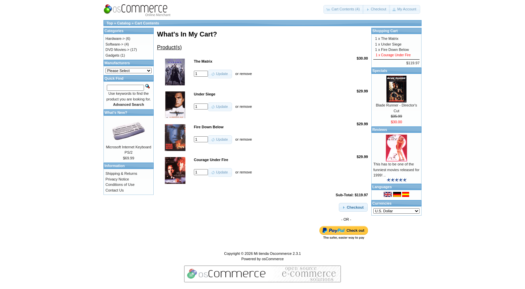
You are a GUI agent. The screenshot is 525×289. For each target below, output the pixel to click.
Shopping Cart (385, 31)
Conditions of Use (120, 185)
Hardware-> (115, 39)
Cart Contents (147, 23)
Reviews (379, 130)
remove (246, 74)
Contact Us (114, 190)
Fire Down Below (395, 50)
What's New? (115, 113)
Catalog (124, 23)
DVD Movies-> (117, 50)
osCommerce (273, 259)
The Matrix (389, 39)
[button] (343, 9)
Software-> (114, 44)
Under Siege (391, 44)
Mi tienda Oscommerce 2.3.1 (277, 253)
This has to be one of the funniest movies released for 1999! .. (396, 169)
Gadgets (112, 55)
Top (109, 23)
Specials (379, 71)
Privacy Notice (117, 179)
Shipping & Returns (121, 173)
